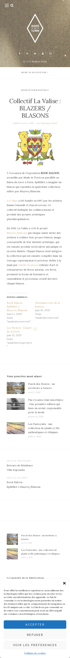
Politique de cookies (35, 653)
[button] (64, 583)
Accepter (34, 624)
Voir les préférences (35, 645)
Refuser (35, 635)
